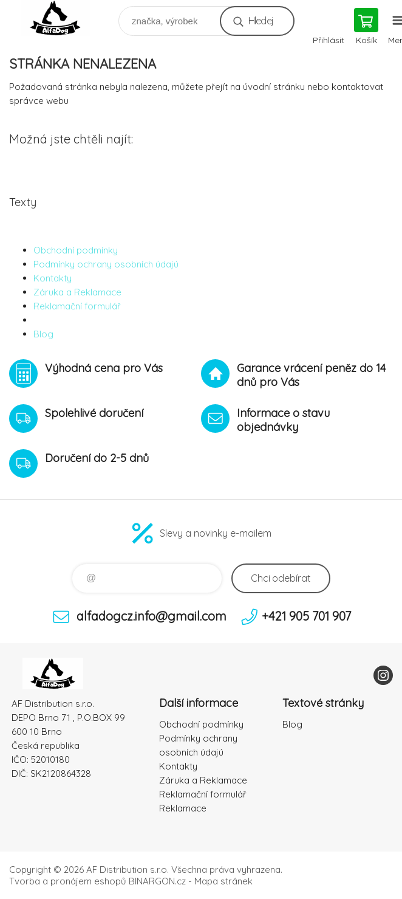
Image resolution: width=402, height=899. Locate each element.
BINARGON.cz (157, 881)
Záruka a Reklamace (77, 292)
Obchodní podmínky (75, 250)
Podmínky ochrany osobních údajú (106, 264)
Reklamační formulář (77, 306)
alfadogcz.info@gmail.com (152, 616)
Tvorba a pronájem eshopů (67, 881)
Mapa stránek (223, 881)
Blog (43, 334)
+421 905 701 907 (306, 616)
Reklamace (182, 808)
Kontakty (52, 278)
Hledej (260, 21)
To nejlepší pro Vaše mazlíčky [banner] (63, 18)
